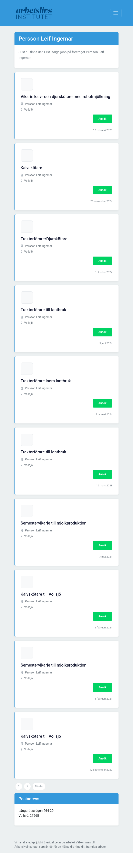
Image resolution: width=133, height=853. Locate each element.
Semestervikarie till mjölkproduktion (53, 523)
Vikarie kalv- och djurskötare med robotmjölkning (65, 96)
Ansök (102, 118)
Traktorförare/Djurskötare (44, 238)
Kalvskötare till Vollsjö (41, 594)
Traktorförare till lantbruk (43, 309)
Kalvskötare (31, 167)
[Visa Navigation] (116, 13)
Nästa (39, 786)
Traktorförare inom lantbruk (46, 380)
